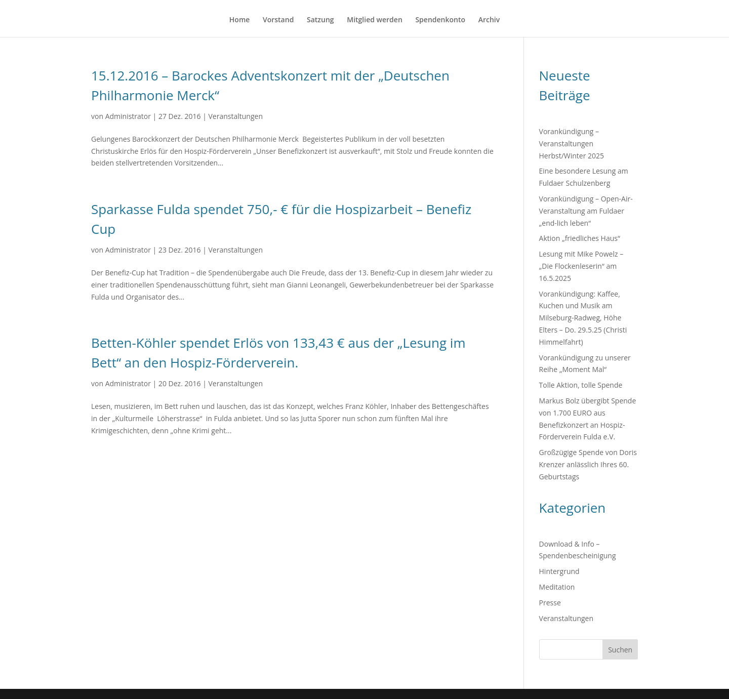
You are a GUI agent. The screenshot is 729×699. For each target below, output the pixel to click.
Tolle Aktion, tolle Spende (581, 385)
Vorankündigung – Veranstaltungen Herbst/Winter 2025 (571, 143)
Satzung (320, 20)
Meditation (557, 587)
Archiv (489, 20)
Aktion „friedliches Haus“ (579, 238)
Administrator (128, 116)
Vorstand (278, 20)
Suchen (620, 649)
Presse (550, 602)
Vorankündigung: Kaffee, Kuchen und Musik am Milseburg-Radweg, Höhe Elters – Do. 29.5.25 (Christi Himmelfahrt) (583, 318)
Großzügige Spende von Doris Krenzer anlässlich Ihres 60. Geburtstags (588, 464)
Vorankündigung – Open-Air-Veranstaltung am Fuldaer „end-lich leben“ (586, 211)
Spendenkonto (440, 20)
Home (239, 20)
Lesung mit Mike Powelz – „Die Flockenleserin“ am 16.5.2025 (581, 266)
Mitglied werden (374, 20)
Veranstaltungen (235, 116)
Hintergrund (559, 571)
